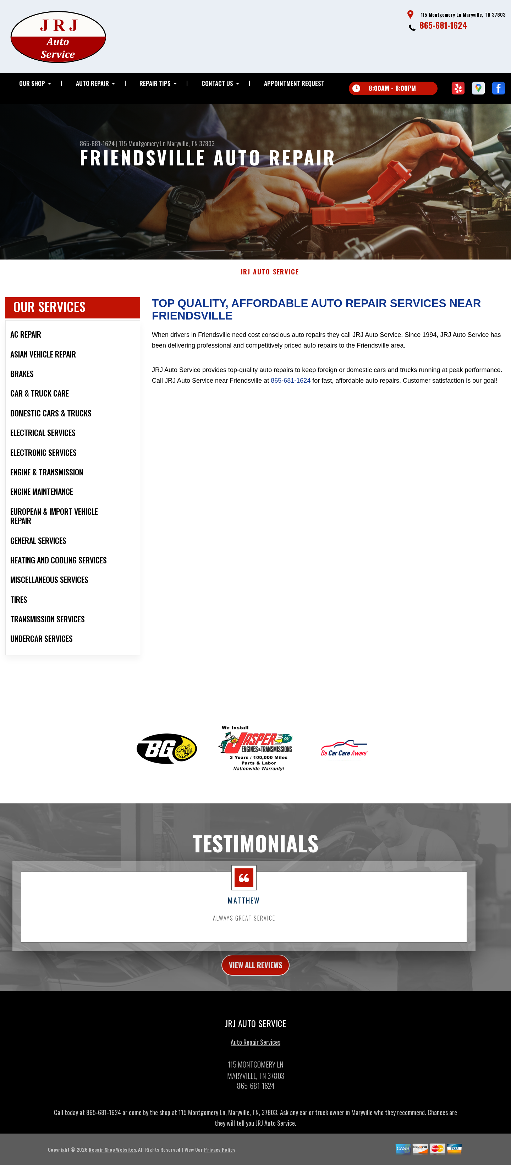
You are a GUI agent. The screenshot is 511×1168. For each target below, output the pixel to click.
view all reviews (256, 970)
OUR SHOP (32, 83)
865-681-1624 (443, 24)
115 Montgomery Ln (142, 143)
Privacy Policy (219, 1156)
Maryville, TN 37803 (191, 143)
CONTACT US (217, 83)
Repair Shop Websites (112, 1156)
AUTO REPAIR (92, 83)
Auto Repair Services (255, 1049)
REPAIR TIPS (155, 83)
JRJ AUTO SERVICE (270, 276)
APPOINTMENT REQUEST (294, 83)
